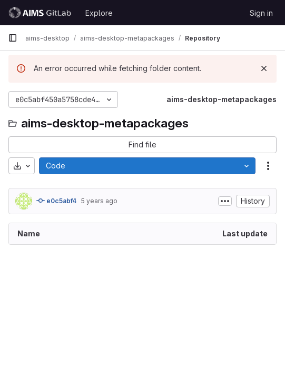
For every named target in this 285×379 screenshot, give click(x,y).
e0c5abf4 (56, 200)
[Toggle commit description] (225, 201)
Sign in (261, 12)
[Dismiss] (264, 68)
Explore (99, 12)
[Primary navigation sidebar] (12, 37)
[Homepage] (41, 12)
